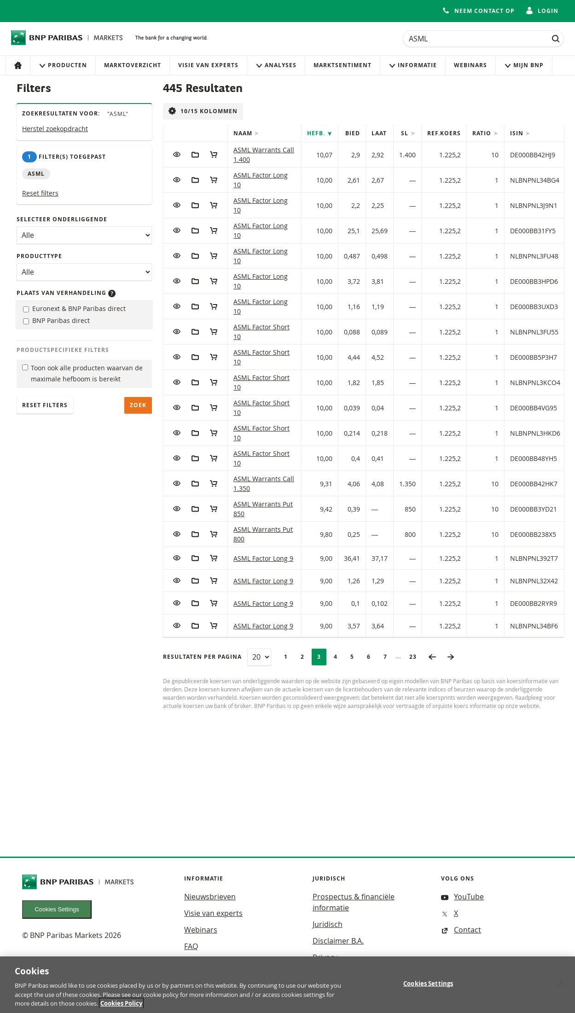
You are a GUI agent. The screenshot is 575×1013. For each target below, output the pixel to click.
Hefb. (317, 133)
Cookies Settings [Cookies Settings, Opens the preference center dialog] (428, 987)
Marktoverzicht (132, 65)
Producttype (39, 256)
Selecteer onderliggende (62, 219)
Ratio (482, 133)
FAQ (191, 946)
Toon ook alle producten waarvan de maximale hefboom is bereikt (82, 373)
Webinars (470, 65)
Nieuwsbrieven (210, 897)
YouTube (462, 896)
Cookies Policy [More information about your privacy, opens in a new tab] (121, 1007)
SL (405, 133)
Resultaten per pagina (202, 657)
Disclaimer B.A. (338, 941)
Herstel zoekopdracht (55, 128)
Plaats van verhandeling (66, 293)
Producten (63, 65)
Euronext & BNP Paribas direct (74, 308)
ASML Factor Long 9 (263, 558)
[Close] (560, 987)
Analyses (276, 65)
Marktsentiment (343, 65)
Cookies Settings (57, 909)
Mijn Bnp (524, 65)
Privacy (325, 957)
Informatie (413, 65)
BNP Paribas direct (56, 320)
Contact (461, 929)
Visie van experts (208, 65)
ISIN (517, 133)
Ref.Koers (444, 133)
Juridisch (328, 924)
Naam (243, 133)
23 (415, 657)
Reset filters (40, 193)
